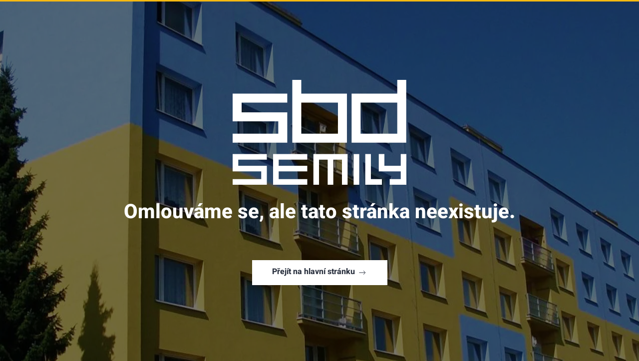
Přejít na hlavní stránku (319, 272)
